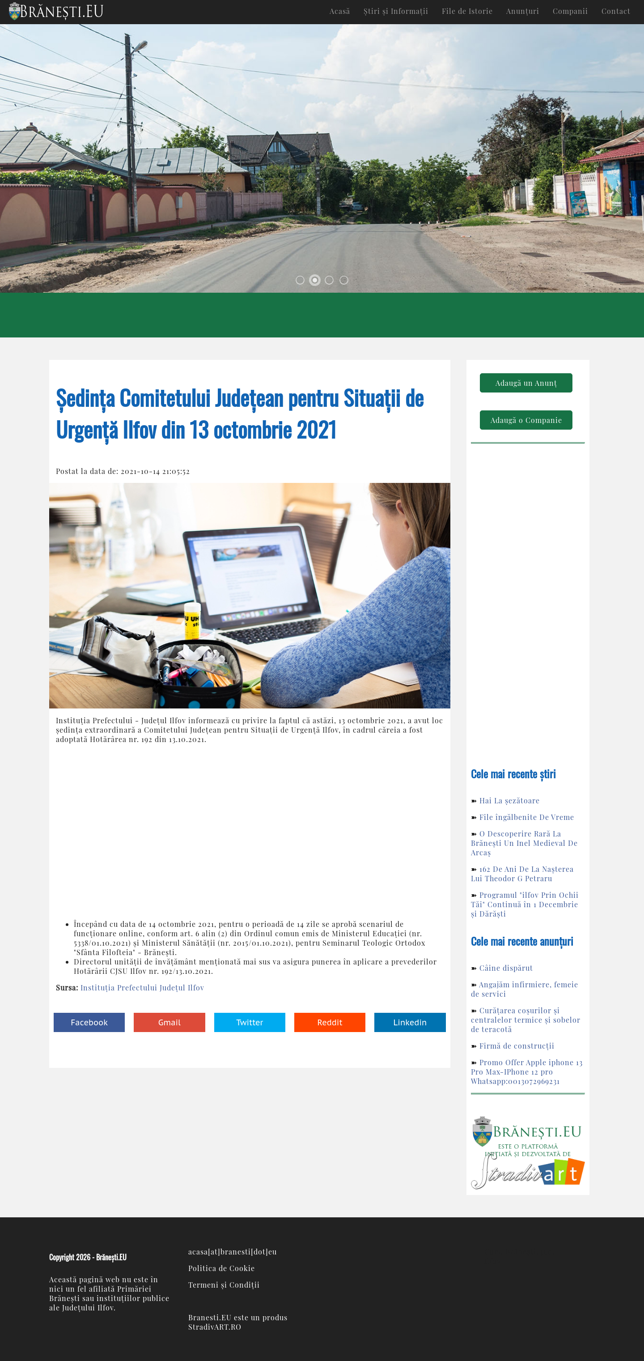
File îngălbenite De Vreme (526, 817)
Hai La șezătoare (509, 800)
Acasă (340, 11)
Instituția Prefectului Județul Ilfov (142, 987)
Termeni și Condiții (224, 1284)
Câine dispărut (506, 968)
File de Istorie (467, 11)
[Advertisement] (250, 831)
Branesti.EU (210, 1317)
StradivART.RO (215, 1326)
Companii (570, 11)
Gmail (169, 1022)
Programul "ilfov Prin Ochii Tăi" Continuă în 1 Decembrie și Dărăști (525, 904)
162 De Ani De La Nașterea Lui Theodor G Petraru (522, 873)
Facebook (89, 1022)
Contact (616, 11)
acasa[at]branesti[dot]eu (232, 1251)
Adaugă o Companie (526, 420)
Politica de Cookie (221, 1268)
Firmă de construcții (517, 1045)
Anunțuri (522, 11)
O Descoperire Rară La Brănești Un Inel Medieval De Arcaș (524, 843)
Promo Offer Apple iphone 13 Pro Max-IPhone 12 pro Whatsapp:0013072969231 (527, 1072)
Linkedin (410, 1022)
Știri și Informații (396, 11)
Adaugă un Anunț (526, 383)
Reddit (330, 1022)
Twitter (249, 1022)
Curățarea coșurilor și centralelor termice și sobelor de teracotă (525, 1020)
